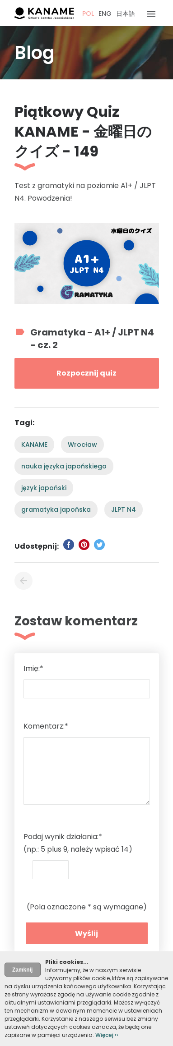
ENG (105, 13)
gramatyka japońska (56, 509)
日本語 (125, 13)
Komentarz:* (45, 726)
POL (88, 13)
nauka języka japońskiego (64, 466)
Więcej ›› (106, 1035)
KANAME (34, 444)
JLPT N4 (123, 509)
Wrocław (82, 444)
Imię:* (33, 668)
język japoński (43, 487)
